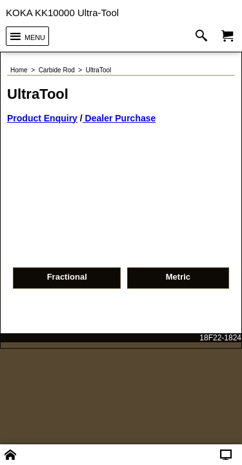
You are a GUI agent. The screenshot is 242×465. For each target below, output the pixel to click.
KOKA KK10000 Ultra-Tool (62, 12)
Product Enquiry (42, 99)
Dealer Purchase (119, 99)
